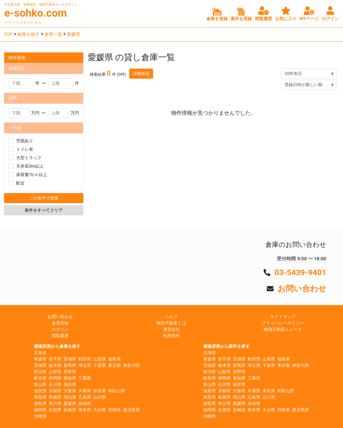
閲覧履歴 (60, 335)
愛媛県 (73, 34)
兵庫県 (84, 390)
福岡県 (40, 409)
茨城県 (40, 365)
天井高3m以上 (29, 166)
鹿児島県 (131, 409)
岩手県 (55, 359)
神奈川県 (131, 365)
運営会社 (171, 329)
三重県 (84, 378)
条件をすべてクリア (44, 210)
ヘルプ (171, 316)
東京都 (114, 365)
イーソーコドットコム (22, 22)
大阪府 (70, 390)
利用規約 (171, 335)
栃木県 (55, 365)
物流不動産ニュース (283, 329)
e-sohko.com (35, 13)
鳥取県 (40, 397)
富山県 (40, 384)
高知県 (84, 403)
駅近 (20, 183)
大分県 (99, 409)
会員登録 (60, 323)
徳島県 (40, 403)
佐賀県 (55, 409)
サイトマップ (283, 316)
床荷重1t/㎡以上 (31, 174)
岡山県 (70, 397)
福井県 (70, 384)
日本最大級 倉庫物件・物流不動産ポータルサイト (40, 4)
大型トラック (29, 157)
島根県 (55, 397)
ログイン (60, 329)
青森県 (40, 359)
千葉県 (99, 365)
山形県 (99, 359)
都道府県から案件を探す (226, 346)
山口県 (99, 397)
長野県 (70, 371)
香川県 (55, 403)
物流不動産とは (171, 323)
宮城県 (70, 359)
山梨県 (55, 371)
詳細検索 (141, 73)
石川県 (55, 384)
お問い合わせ (302, 288)
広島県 (84, 397)
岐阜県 (40, 378)
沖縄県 (40, 416)
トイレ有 (24, 149)
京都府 (55, 390)
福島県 (114, 359)
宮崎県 (114, 409)
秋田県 (84, 359)
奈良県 (99, 390)
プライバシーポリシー (283, 323)
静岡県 (55, 378)
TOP (8, 34)
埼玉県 (84, 365)
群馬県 (70, 365)
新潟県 (40, 371)
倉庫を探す (28, 34)
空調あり (24, 140)
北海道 (40, 352)
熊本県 (84, 409)
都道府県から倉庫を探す (57, 346)
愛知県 (70, 378)
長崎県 (70, 409)
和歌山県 (116, 390)
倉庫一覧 (53, 34)
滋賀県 (40, 390)
